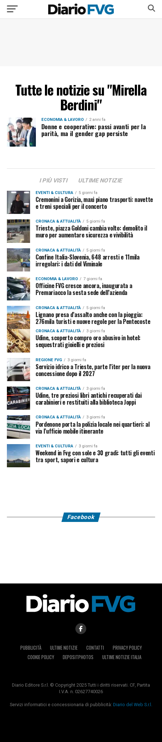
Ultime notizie (64, 647)
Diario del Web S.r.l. (132, 704)
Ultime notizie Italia (121, 657)
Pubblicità (30, 647)
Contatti (95, 647)
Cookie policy (41, 657)
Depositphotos (78, 657)
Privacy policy (127, 647)
